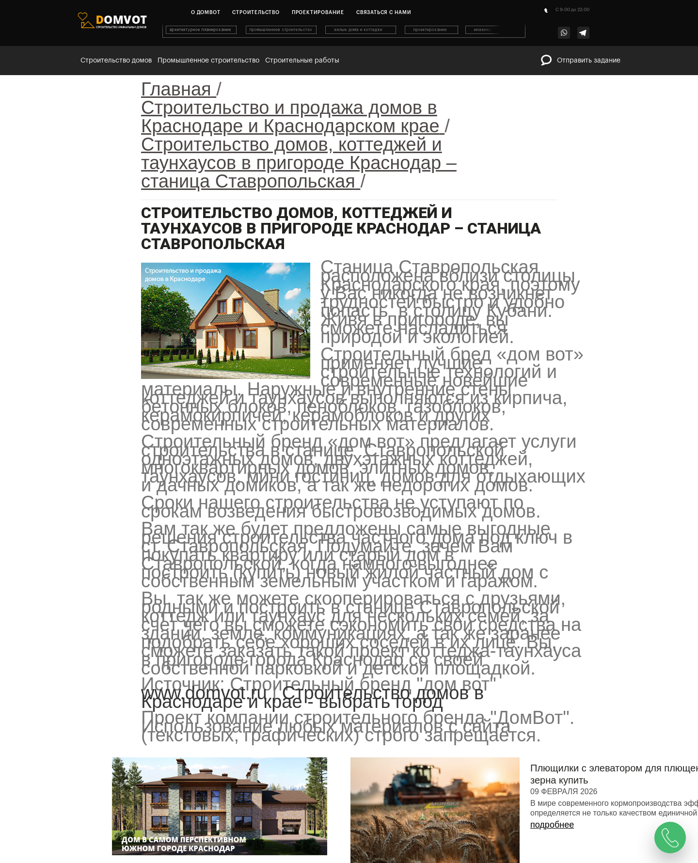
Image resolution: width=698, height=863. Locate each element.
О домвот (205, 12)
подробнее (552, 825)
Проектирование (318, 12)
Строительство (255, 12)
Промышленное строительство (208, 60)
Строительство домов (116, 60)
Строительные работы (302, 60)
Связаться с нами (384, 12)
